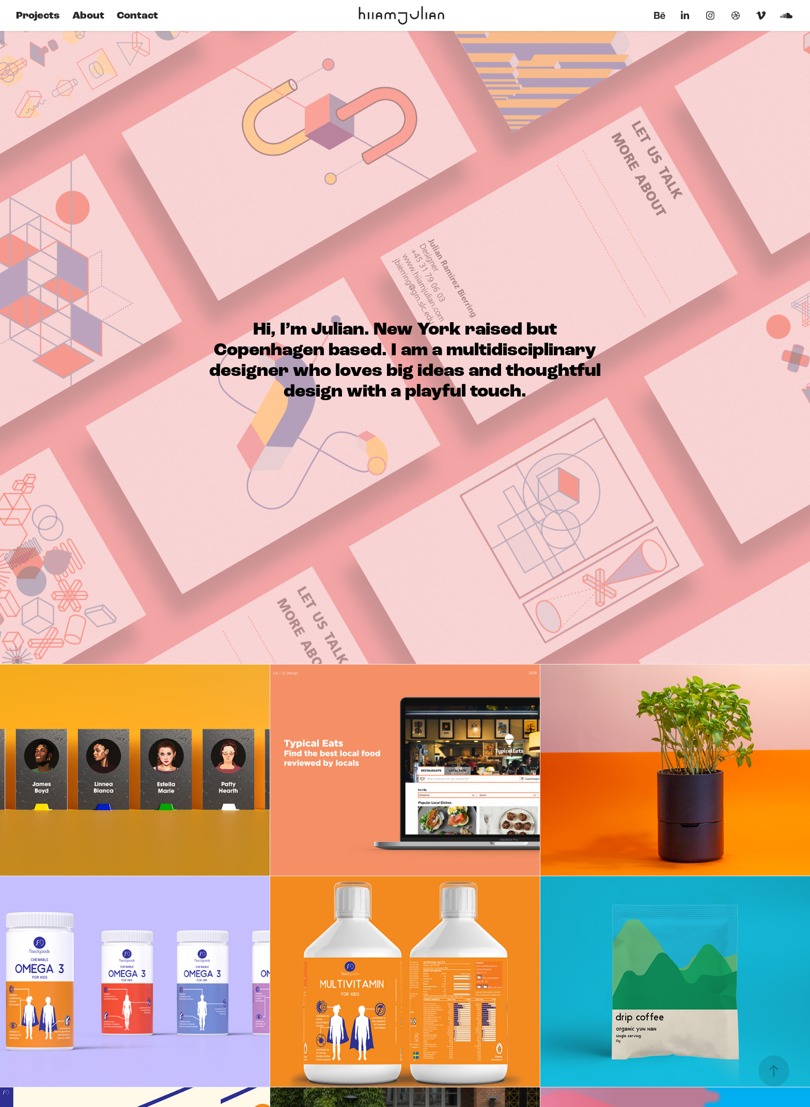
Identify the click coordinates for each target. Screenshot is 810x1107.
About (88, 15)
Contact (137, 15)
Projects (37, 15)
